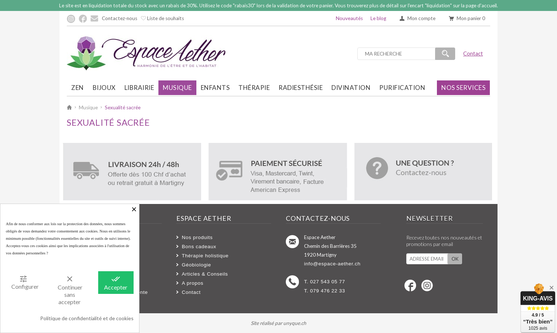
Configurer (25, 282)
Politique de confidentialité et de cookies (87, 318)
